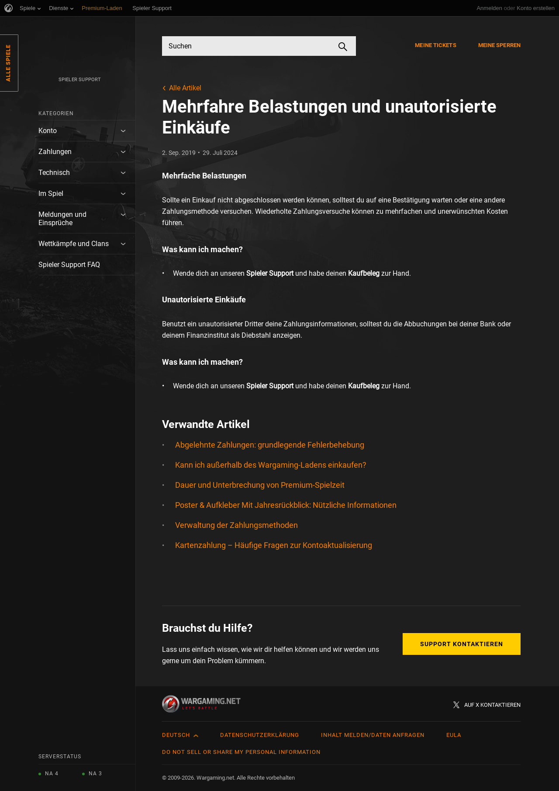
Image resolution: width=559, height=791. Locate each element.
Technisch (54, 172)
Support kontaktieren (461, 643)
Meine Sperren (499, 45)
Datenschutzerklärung (259, 735)
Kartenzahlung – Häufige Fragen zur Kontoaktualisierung (273, 545)
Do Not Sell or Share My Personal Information (241, 752)
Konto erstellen (536, 8)
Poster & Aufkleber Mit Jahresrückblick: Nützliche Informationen (286, 505)
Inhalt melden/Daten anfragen (372, 735)
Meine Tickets (435, 45)
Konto (47, 131)
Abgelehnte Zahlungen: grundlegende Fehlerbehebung (269, 444)
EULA (453, 735)
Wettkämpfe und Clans (73, 244)
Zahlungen (55, 151)
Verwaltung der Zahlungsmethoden (236, 525)
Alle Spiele (8, 63)
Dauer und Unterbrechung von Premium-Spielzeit (260, 485)
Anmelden (489, 8)
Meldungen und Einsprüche (62, 218)
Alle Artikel (185, 88)
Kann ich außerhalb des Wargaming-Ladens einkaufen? (270, 464)
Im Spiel (50, 193)
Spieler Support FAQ (69, 264)
